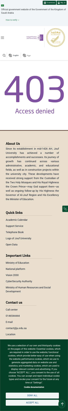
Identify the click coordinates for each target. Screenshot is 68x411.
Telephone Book (15, 232)
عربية (29, 55)
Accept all (32, 402)
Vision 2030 (12, 275)
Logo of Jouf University (18, 238)
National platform (15, 268)
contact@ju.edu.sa (16, 328)
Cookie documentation (34, 387)
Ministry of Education (17, 262)
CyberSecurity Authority (19, 281)
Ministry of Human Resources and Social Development (28, 289)
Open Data (11, 244)
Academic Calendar (17, 219)
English (16, 55)
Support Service (14, 226)
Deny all (32, 395)
